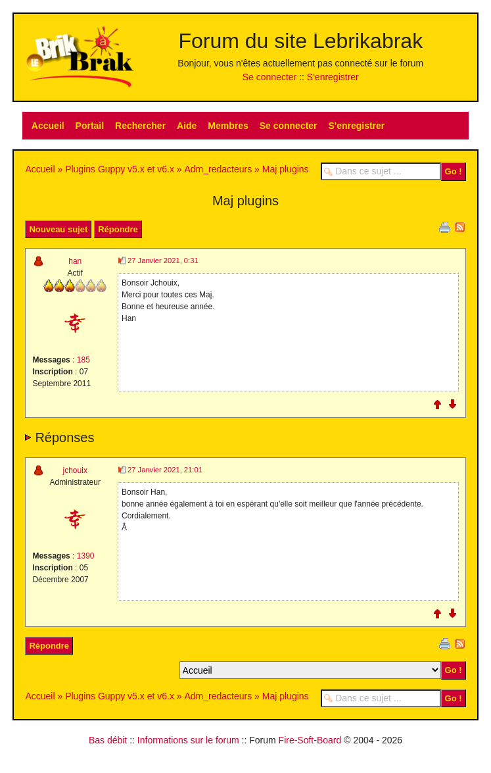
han (75, 261)
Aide (187, 125)
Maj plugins (285, 169)
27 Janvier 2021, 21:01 (165, 470)
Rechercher (140, 125)
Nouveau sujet (58, 229)
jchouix (75, 470)
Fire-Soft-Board (310, 740)
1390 (86, 556)
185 (83, 359)
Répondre (118, 229)
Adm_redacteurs (218, 169)
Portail (90, 125)
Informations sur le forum (188, 740)
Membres (228, 125)
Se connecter (270, 77)
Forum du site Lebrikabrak (300, 41)
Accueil (48, 125)
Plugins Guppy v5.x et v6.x (119, 169)
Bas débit (108, 740)
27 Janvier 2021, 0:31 (163, 260)
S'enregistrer (333, 77)
